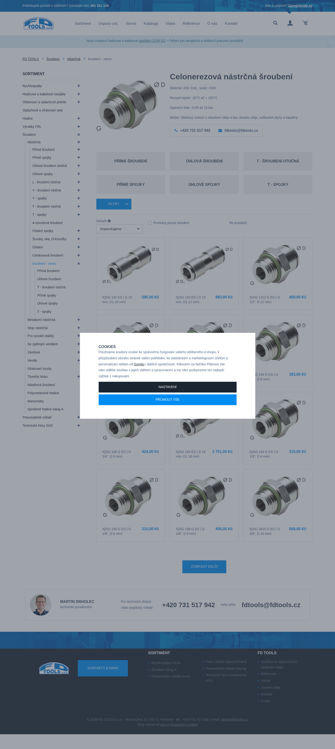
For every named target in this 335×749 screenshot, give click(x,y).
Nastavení (167, 400)
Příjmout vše (167, 412)
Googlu (139, 377)
